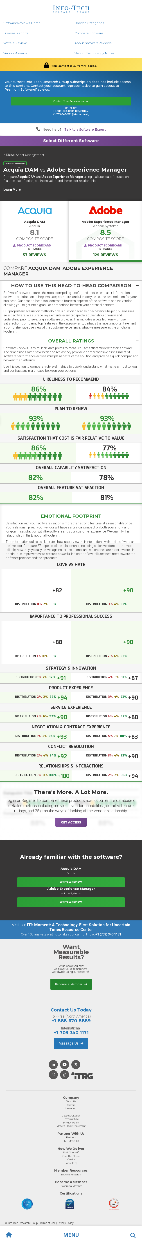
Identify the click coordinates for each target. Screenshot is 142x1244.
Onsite (71, 1159)
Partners (71, 1137)
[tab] (71, 285)
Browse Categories (89, 23)
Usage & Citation (71, 1115)
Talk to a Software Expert (85, 130)
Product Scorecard (34, 245)
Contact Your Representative (70, 101)
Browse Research (71, 1174)
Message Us (71, 1043)
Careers (71, 1105)
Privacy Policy (71, 1122)
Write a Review (15, 43)
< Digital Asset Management (23, 155)
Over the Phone (71, 1156)
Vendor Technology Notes (94, 53)
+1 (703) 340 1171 (108, 934)
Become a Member (71, 984)
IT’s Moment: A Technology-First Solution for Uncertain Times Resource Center (78, 927)
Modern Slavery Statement (71, 1126)
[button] (71, 1235)
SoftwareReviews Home (22, 23)
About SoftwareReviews (92, 43)
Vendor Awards (15, 53)
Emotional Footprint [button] (71, 516)
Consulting (71, 1163)
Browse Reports (15, 33)
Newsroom (71, 1108)
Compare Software (88, 33)
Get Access (71, 822)
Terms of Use (71, 1119)
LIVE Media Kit (71, 1141)
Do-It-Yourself (71, 1152)
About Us (71, 1101)
